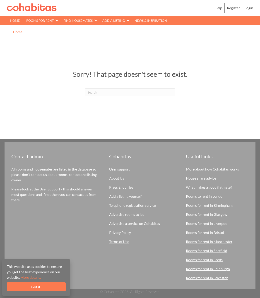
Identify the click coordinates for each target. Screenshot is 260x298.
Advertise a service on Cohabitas (134, 223)
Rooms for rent (40, 20)
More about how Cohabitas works (212, 169)
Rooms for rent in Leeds (204, 259)
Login (249, 8)
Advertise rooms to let (126, 214)
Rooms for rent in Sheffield (206, 250)
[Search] (130, 92)
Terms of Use (119, 241)
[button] (57, 20)
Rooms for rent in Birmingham (209, 205)
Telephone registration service (132, 205)
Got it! (36, 287)
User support (119, 169)
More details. (30, 277)
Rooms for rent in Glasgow (206, 214)
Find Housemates (78, 20)
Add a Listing (113, 20)
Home (15, 20)
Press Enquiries (121, 187)
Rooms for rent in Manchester (209, 241)
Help (218, 8)
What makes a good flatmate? (209, 187)
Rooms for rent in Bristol (205, 232)
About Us (116, 178)
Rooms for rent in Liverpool (207, 223)
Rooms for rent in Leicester (207, 278)
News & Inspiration (151, 20)
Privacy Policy (120, 232)
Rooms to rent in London (205, 196)
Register (233, 8)
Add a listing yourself (125, 196)
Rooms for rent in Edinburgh (208, 269)
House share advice (201, 178)
